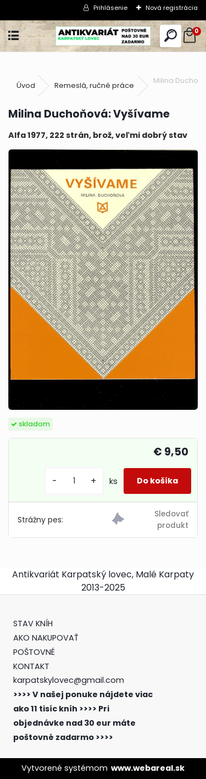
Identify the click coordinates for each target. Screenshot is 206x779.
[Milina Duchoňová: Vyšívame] (103, 279)
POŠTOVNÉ (34, 652)
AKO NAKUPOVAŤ (46, 637)
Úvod (25, 85)
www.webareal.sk (148, 768)
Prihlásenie (110, 7)
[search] (170, 36)
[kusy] (74, 481)
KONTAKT (31, 666)
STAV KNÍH (34, 623)
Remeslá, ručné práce (94, 85)
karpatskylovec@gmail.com (68, 680)
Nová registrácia (172, 7)
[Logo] (102, 36)
